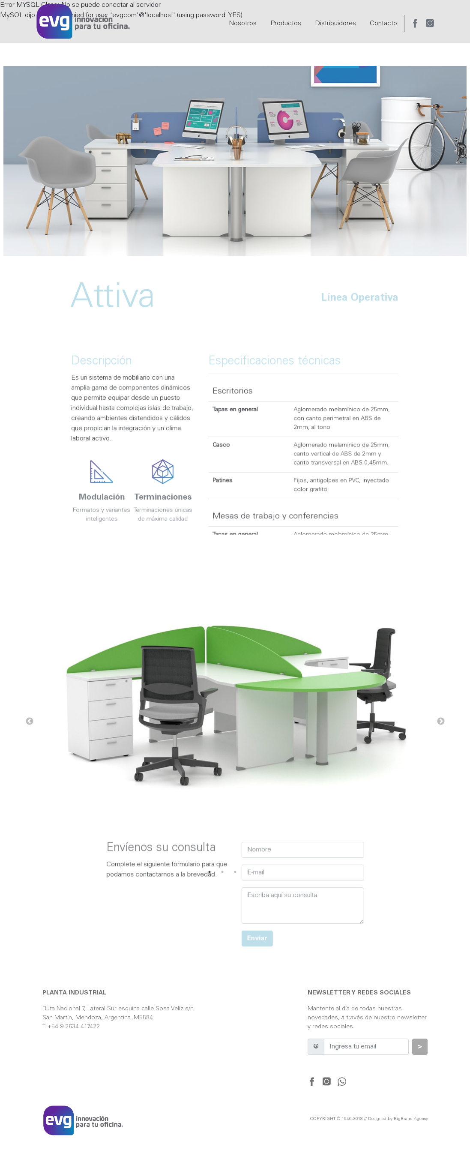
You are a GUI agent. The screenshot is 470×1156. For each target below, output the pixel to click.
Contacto (383, 23)
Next (441, 721)
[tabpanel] (235, 722)
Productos (285, 23)
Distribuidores (335, 23)
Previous (29, 721)
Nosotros (243, 23)
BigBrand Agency (411, 1119)
